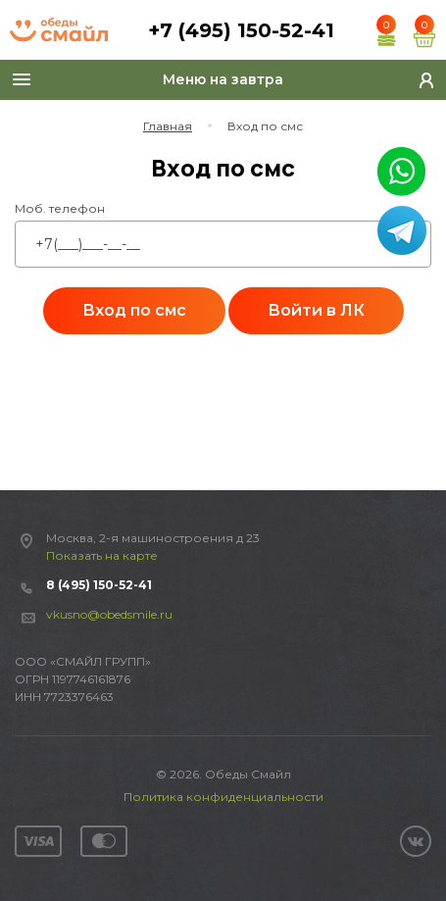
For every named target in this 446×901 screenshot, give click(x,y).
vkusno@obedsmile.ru (109, 614)
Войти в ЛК (316, 310)
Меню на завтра (223, 79)
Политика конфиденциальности (223, 796)
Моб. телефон (60, 208)
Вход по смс (134, 310)
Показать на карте (102, 555)
